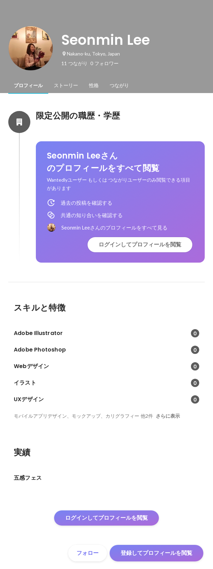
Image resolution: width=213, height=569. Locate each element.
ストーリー (66, 85)
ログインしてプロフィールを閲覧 (140, 244)
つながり (119, 85)
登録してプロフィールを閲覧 (156, 553)
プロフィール (28, 85)
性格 (94, 85)
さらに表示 (168, 416)
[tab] (28, 85)
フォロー (88, 553)
